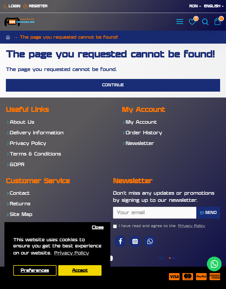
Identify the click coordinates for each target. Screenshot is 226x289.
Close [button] (98, 227)
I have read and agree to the (159, 226)
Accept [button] (80, 271)
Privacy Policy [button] (71, 253)
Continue (113, 85)
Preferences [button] (35, 271)
